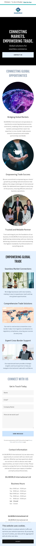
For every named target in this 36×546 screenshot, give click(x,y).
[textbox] (18, 392)
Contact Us (18, 55)
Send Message (18, 434)
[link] (18, 11)
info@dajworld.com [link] (18, 528)
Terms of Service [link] (19, 442)
